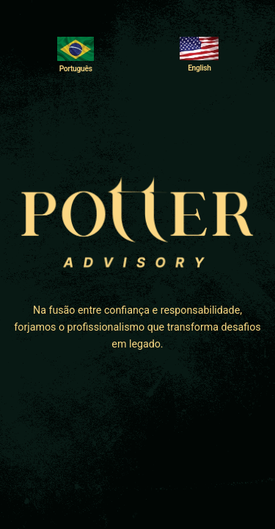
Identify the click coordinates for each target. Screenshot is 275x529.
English (199, 68)
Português (75, 68)
